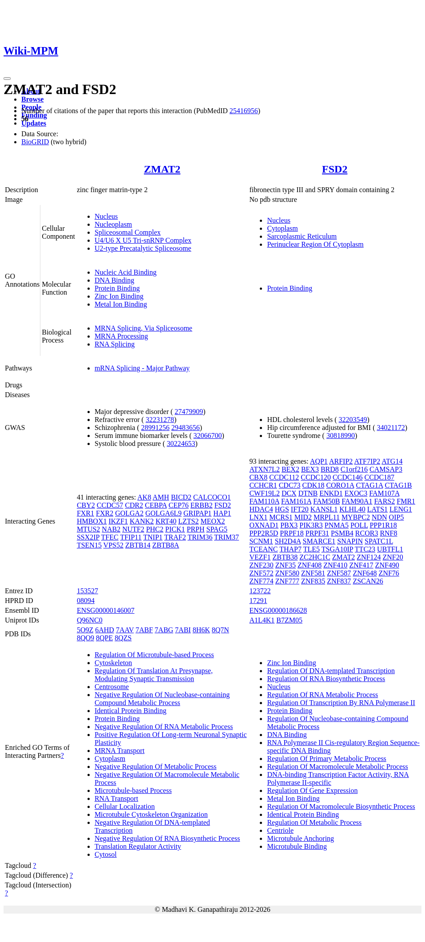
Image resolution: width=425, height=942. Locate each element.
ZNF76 (389, 573)
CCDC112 (284, 477)
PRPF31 (317, 533)
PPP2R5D (263, 533)
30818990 (340, 435)
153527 (87, 591)
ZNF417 (361, 565)
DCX (289, 493)
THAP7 (290, 549)
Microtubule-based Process (133, 790)
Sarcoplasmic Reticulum (302, 236)
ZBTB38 (285, 557)
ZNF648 (365, 573)
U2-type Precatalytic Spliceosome (143, 248)
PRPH (195, 529)
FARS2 (384, 501)
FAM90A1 (357, 501)
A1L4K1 (261, 620)
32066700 (208, 435)
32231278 (160, 419)
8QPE (104, 638)
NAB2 (111, 529)
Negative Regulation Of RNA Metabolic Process (164, 726)
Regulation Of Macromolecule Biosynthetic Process (341, 806)
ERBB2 (202, 505)
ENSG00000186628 (278, 610)
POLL (359, 525)
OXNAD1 (263, 525)
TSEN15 (89, 545)
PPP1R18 (383, 525)
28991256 (155, 427)
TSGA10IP (337, 549)
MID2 (303, 517)
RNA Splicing (115, 344)
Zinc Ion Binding (119, 296)
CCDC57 (110, 505)
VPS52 (113, 545)
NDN (379, 517)
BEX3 (310, 469)
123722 (259, 591)
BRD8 (330, 469)
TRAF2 (175, 537)
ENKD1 (330, 493)
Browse (32, 99)
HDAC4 (261, 509)
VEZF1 (259, 557)
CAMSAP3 (385, 469)
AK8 (144, 497)
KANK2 (142, 521)
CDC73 (290, 485)
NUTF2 (133, 529)
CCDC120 (316, 477)
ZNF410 (335, 565)
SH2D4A (288, 541)
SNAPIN (350, 541)
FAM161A (296, 501)
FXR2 (104, 513)
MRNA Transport (119, 750)
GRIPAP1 (197, 513)
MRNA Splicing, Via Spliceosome (143, 328)
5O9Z (85, 630)
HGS (282, 509)
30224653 (181, 443)
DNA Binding (114, 280)
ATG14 (391, 461)
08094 (86, 600)
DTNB (308, 493)
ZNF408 (310, 565)
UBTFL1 (390, 549)
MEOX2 (213, 521)
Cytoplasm (282, 228)
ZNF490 (387, 565)
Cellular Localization (125, 806)
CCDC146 (348, 477)
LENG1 (400, 509)
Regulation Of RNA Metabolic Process (322, 694)
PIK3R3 (310, 525)
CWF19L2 (264, 493)
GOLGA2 (129, 513)
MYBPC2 (356, 517)
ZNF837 (339, 581)
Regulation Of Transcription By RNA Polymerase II (341, 702)
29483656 (185, 427)
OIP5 (396, 517)
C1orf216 (354, 469)
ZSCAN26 (368, 581)
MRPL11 (327, 517)
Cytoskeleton (113, 662)
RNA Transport (116, 798)
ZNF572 (261, 573)
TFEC (110, 537)
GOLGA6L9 (163, 513)
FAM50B (326, 501)
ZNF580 (287, 573)
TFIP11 (130, 537)
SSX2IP (88, 537)
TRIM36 (199, 537)
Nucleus (106, 216)
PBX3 (289, 525)
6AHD (104, 630)
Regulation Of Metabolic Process (314, 822)
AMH (161, 497)
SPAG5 (217, 529)
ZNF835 (313, 581)
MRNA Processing (121, 336)
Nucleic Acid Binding (126, 272)
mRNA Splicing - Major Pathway (142, 368)
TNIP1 (153, 537)
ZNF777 (287, 581)
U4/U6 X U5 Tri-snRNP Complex (143, 240)
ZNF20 (392, 557)
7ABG (164, 630)
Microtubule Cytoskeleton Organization (151, 814)
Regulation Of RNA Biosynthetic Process (326, 678)
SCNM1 (261, 541)
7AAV (125, 630)
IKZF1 (118, 521)
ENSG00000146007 (106, 610)
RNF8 (388, 533)
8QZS (123, 638)
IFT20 (300, 509)
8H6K (201, 630)
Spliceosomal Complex (128, 232)
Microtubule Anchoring (300, 838)
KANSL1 (324, 509)
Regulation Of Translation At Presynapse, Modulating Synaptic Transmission (154, 674)
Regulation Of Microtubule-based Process (154, 654)
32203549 (353, 419)
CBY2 (86, 505)
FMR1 (406, 501)
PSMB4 (342, 533)
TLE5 (311, 549)
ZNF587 (339, 573)
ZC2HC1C (314, 557)
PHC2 (154, 529)
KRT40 (165, 521)
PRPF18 (291, 533)
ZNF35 (285, 565)
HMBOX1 (92, 521)
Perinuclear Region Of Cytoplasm (315, 244)
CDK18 (313, 485)
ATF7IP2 (367, 461)
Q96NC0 (90, 620)
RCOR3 (366, 533)
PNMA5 (337, 525)
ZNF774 (261, 581)
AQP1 (319, 461)
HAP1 (222, 513)
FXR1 (85, 513)
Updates (33, 123)
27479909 (189, 411)
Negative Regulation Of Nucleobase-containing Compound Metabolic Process (162, 698)
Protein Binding (117, 288)
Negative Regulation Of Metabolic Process (156, 766)
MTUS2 (88, 529)
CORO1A (340, 485)
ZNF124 (369, 557)
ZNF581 (313, 573)
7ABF (144, 630)
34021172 (391, 427)
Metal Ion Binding (121, 304)
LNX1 (258, 517)
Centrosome (112, 686)
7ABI (183, 630)
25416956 (244, 110)
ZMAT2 (162, 169)
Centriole (280, 830)
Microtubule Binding (297, 846)
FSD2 (334, 169)
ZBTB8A (165, 545)
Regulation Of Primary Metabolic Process (326, 758)
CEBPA (156, 505)
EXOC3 (356, 493)
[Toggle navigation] (7, 78)
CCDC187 (379, 477)
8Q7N (220, 630)
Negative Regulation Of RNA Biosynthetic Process (167, 838)
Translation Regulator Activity (138, 846)
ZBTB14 (138, 545)
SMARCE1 (318, 541)
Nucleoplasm (113, 224)
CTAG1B (398, 485)
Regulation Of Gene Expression (312, 790)
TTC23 (365, 549)
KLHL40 (352, 509)
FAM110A (264, 501)
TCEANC (263, 549)
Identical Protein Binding (131, 710)
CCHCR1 (263, 485)
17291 (258, 600)
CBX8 (258, 477)
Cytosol (106, 854)
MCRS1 (280, 517)
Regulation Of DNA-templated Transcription (331, 670)
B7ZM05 (289, 620)
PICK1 (175, 529)
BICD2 (181, 497)
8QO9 (85, 638)
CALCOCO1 (211, 497)
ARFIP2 (341, 461)
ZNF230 (261, 565)
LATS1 (377, 509)
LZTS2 (188, 521)
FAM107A (384, 493)
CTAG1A (369, 485)
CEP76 (179, 505)
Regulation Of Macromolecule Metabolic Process (337, 766)
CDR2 (134, 505)
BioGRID (35, 142)
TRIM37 (226, 537)
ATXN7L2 (264, 469)
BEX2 (290, 469)
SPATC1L (379, 541)
